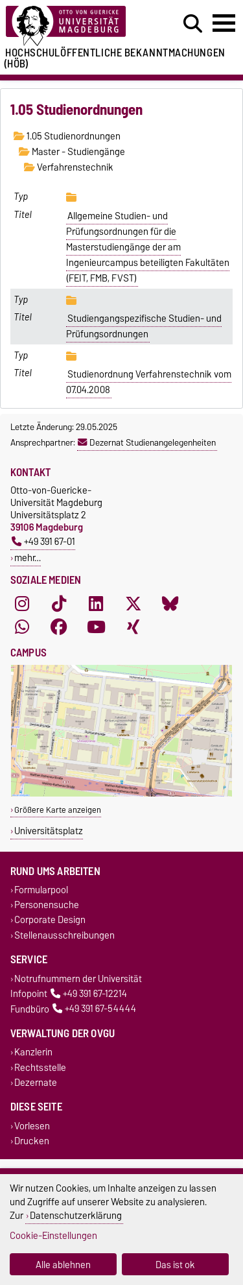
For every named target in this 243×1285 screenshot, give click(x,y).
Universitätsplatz (48, 831)
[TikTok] (59, 603)
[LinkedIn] (96, 603)
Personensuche (46, 905)
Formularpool (41, 890)
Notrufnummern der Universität (78, 978)
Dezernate (35, 1082)
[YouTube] (96, 626)
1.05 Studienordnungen (67, 136)
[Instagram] (22, 603)
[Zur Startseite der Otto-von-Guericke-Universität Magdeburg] (75, 26)
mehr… (27, 557)
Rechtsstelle (40, 1067)
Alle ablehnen (63, 1264)
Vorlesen (32, 1125)
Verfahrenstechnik (68, 167)
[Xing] (133, 626)
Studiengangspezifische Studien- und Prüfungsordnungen (144, 326)
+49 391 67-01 (43, 541)
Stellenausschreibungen (64, 935)
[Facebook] (59, 626)
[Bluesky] (170, 603)
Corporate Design (50, 920)
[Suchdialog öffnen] (192, 24)
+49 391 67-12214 (89, 993)
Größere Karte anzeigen (57, 810)
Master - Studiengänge (72, 152)
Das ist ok (175, 1264)
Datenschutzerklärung (76, 1215)
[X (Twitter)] (133, 603)
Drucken (31, 1141)
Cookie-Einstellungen (53, 1235)
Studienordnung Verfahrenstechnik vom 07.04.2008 (149, 382)
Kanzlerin (33, 1052)
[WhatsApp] (22, 626)
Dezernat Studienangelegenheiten (147, 442)
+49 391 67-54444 (94, 1009)
